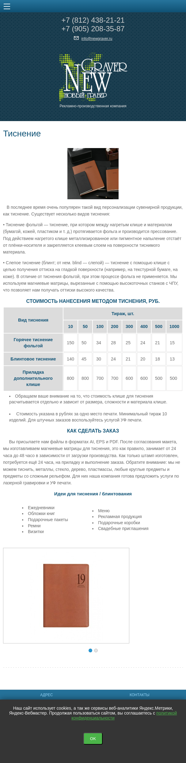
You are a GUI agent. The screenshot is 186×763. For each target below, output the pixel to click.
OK (93, 738)
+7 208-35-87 (92, 29)
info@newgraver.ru (97, 38)
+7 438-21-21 (92, 20)
